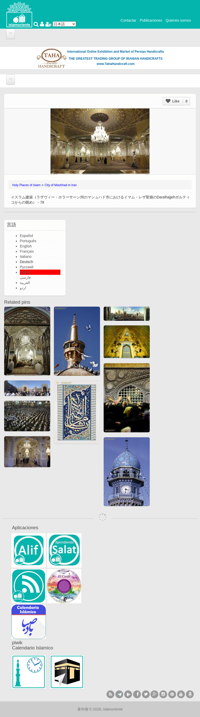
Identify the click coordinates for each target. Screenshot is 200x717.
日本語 (25, 272)
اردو (23, 288)
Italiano (26, 256)
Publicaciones (151, 20)
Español (26, 236)
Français (27, 251)
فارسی (25, 277)
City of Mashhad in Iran (61, 185)
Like (177, 101)
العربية (25, 283)
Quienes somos (178, 20)
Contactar (128, 20)
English (26, 246)
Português (28, 241)
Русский (26, 267)
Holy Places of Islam (26, 185)
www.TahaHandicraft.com (115, 64)
